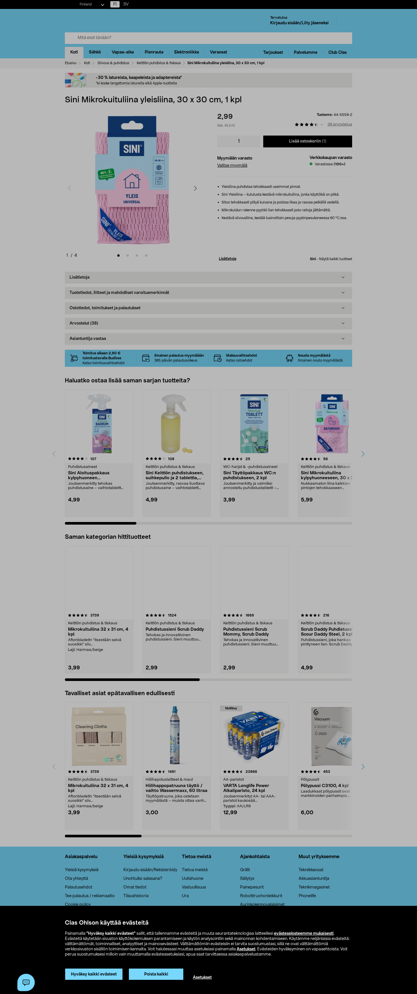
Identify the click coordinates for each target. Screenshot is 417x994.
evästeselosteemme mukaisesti (304, 934)
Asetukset (246, 949)
